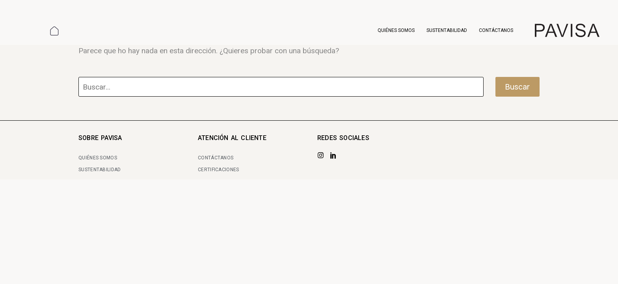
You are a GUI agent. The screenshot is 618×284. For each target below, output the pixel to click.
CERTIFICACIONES (218, 169)
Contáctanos (496, 30)
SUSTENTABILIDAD (99, 169)
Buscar (517, 87)
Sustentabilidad (446, 30)
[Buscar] (281, 87)
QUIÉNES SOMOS (97, 158)
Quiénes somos (396, 30)
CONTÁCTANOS (215, 158)
